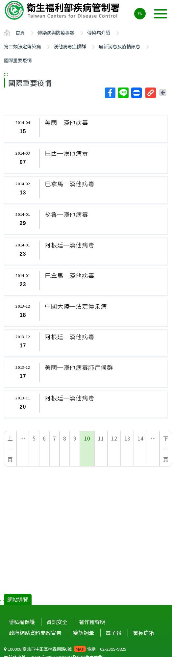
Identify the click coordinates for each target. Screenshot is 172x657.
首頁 (20, 32)
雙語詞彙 (83, 633)
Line (123, 93)
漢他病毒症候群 (70, 46)
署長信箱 (143, 633)
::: (6, 74)
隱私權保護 (22, 622)
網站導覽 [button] (17, 599)
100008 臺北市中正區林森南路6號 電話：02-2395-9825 (65, 649)
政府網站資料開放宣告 (35, 633)
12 (114, 438)
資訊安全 (56, 622)
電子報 (113, 633)
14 (140, 438)
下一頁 (165, 448)
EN (140, 13)
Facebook (109, 93)
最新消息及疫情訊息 (119, 46)
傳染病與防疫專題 (55, 32)
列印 (136, 93)
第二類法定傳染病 (22, 46)
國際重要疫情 (18, 60)
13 (127, 438)
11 (101, 438)
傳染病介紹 (98, 32)
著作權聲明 (92, 622)
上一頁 (10, 448)
